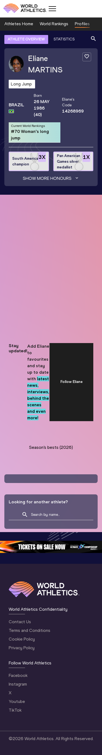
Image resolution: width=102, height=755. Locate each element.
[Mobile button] (52, 8)
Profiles (82, 23)
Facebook (18, 675)
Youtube (17, 701)
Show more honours (51, 178)
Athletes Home (18, 23)
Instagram (18, 684)
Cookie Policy (22, 639)
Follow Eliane (71, 381)
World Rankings (54, 23)
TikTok (15, 710)
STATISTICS (64, 39)
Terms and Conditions (29, 630)
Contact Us (20, 621)
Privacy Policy (22, 647)
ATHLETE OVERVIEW (26, 39)
